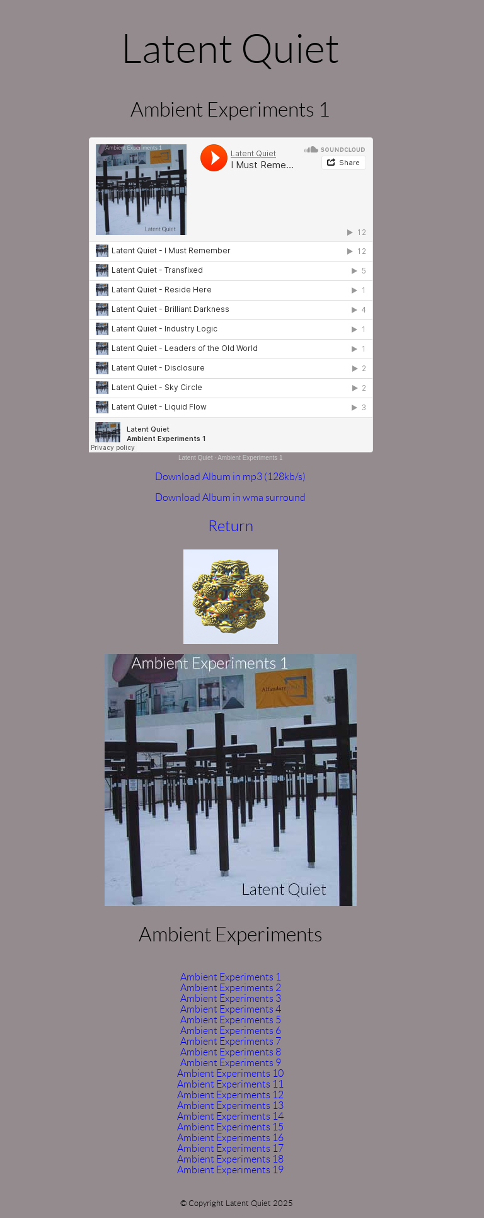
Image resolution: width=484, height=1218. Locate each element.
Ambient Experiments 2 (230, 987)
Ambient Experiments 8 (230, 1052)
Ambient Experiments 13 (230, 1105)
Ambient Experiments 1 (249, 457)
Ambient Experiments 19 (230, 1169)
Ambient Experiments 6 (230, 1030)
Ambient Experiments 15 (230, 1127)
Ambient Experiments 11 (230, 1084)
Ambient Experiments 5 (230, 1019)
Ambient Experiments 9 (230, 1062)
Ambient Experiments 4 (230, 1009)
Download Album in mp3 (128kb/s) (230, 476)
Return (230, 526)
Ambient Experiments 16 (230, 1137)
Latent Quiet (195, 457)
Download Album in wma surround (230, 497)
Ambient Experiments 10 (230, 1073)
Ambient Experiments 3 (230, 998)
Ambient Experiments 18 (230, 1159)
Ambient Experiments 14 (230, 1116)
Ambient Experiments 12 (230, 1094)
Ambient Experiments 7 (230, 1041)
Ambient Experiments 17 (230, 1148)
